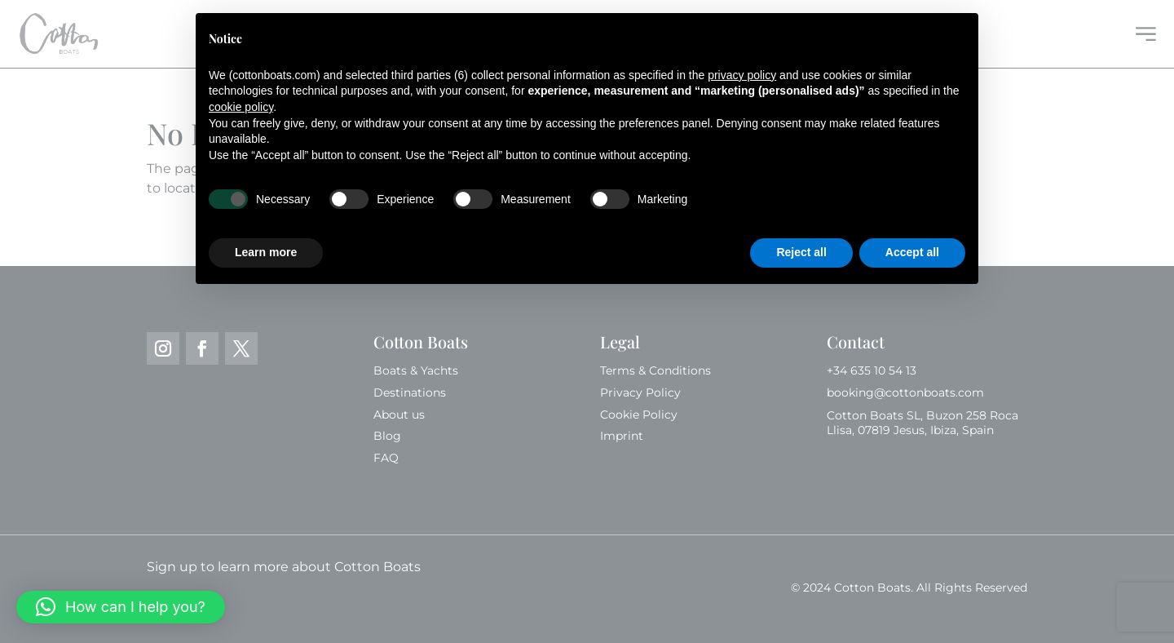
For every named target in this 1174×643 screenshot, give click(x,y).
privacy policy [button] (742, 75)
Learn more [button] (266, 252)
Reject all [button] (801, 252)
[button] (120, 607)
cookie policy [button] (241, 106)
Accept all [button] (912, 252)
